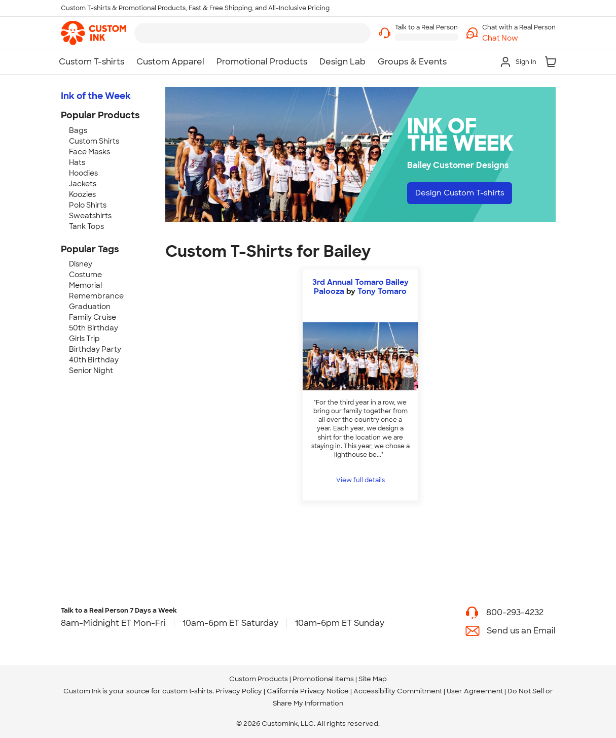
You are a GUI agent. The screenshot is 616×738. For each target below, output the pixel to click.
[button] (519, 38)
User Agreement (475, 691)
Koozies (82, 194)
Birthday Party (95, 349)
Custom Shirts (94, 141)
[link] (93, 33)
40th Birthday (94, 359)
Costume (85, 274)
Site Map (372, 679)
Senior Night (91, 370)
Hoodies (83, 173)
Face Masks (89, 151)
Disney (80, 264)
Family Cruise (92, 317)
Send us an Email (521, 630)
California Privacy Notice (308, 691)
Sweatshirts (90, 215)
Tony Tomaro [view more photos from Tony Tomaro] (382, 291)
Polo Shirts (87, 205)
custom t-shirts (187, 691)
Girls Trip (84, 338)
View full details (360, 480)
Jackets (82, 183)
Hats (77, 162)
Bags (78, 130)
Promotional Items (323, 679)
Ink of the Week (96, 96)
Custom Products (258, 679)
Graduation (90, 306)
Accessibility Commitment (397, 691)
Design (463, 193)
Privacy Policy (238, 691)
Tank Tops (86, 226)
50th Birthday (93, 327)
